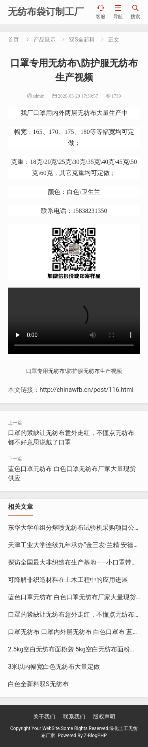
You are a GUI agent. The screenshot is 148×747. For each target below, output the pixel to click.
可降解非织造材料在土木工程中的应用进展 (68, 579)
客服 (100, 11)
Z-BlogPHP (95, 735)
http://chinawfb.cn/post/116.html (86, 389)
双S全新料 (81, 39)
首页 (13, 39)
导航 (118, 11)
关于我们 (44, 716)
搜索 (135, 11)
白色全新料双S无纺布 (38, 684)
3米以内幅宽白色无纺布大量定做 (54, 666)
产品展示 (45, 39)
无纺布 (86, 112)
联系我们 (74, 716)
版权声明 (104, 716)
